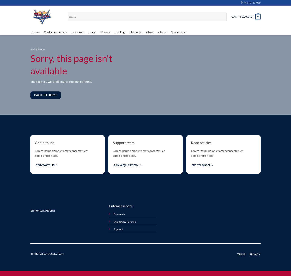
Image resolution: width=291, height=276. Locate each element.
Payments (119, 214)
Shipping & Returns (125, 221)
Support (118, 229)
